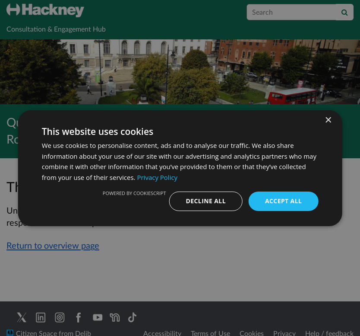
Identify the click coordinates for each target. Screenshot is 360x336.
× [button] (328, 120)
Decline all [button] (206, 201)
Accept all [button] (283, 201)
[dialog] (180, 168)
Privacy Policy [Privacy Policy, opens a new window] (157, 177)
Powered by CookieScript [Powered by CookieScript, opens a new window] (134, 193)
